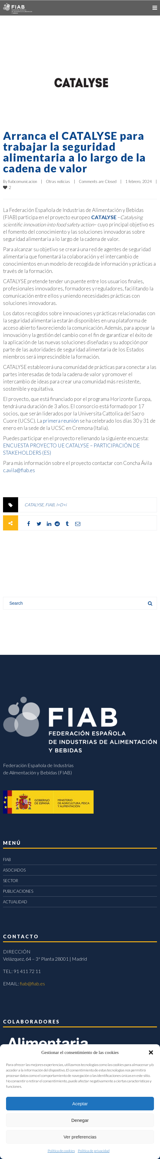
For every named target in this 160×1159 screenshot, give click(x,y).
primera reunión (61, 421)
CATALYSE (104, 217)
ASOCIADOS (14, 870)
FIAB (49, 504)
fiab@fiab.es (32, 983)
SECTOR (10, 880)
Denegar (80, 1120)
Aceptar (80, 1103)
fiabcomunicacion (22, 181)
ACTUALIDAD (15, 901)
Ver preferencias (79, 1136)
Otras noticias (58, 181)
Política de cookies (61, 1150)
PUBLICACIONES (18, 891)
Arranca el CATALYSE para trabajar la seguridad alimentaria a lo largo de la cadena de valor (74, 152)
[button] (151, 1052)
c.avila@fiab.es (19, 470)
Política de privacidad (94, 1150)
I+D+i (61, 504)
